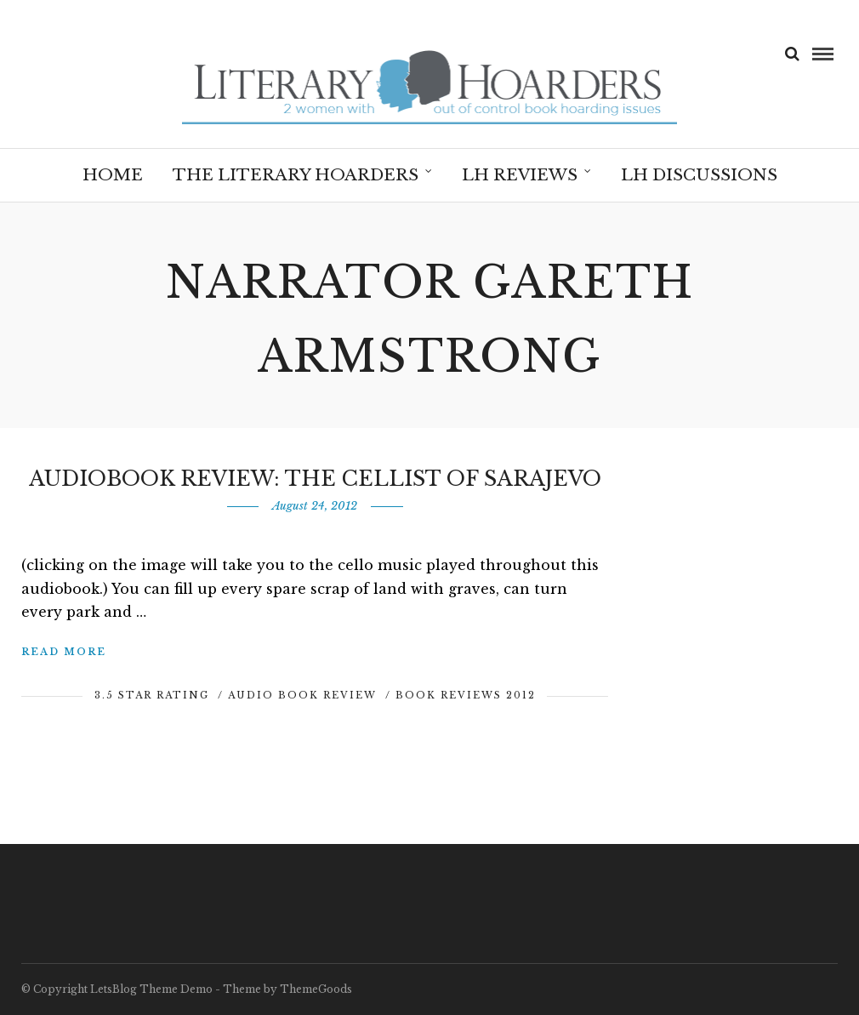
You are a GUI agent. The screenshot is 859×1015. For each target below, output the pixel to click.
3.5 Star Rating (151, 695)
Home (112, 175)
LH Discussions (699, 175)
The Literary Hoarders (295, 175)
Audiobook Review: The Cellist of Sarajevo (315, 478)
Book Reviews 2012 (465, 695)
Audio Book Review (302, 695)
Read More (63, 652)
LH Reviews (519, 175)
